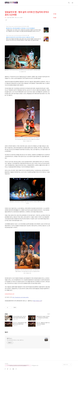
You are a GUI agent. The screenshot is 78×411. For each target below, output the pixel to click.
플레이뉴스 (9, 356)
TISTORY (6, 381)
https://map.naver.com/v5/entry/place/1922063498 (16, 35)
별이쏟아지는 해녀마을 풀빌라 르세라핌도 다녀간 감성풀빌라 (20, 28)
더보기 (48, 331)
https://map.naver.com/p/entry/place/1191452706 (16, 26)
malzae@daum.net (9, 294)
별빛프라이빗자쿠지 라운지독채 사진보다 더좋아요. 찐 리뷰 (20, 37)
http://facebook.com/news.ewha (20, 297)
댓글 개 (6, 349)
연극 (5, 17)
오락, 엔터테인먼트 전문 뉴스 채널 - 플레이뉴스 (15, 357)
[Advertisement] (27, 312)
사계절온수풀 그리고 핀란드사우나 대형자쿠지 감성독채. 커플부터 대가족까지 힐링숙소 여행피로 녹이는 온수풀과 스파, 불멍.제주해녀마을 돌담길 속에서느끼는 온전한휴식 (23, 30)
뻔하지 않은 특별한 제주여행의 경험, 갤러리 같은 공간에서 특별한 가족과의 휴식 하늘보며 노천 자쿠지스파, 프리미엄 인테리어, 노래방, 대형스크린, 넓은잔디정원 (23, 39)
